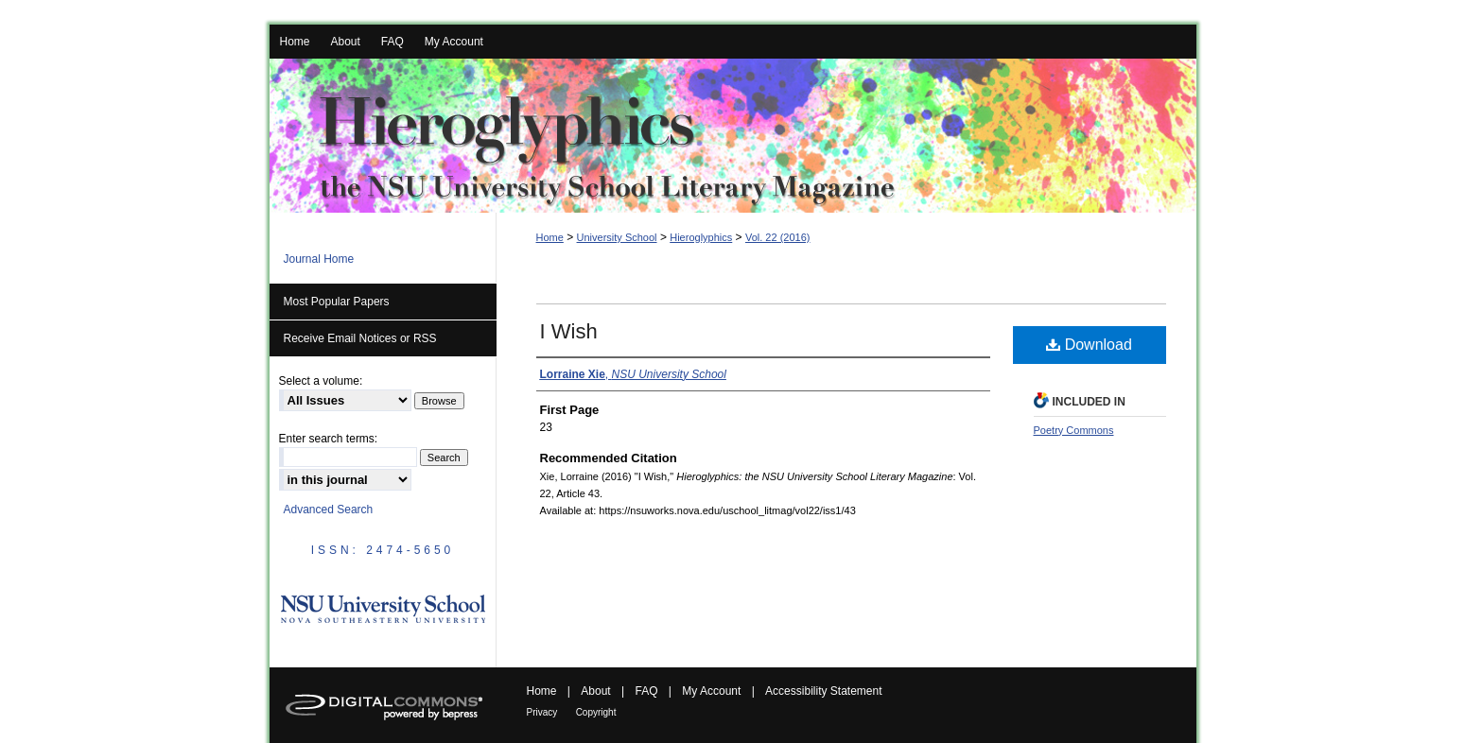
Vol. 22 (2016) (778, 237)
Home (550, 237)
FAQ (646, 691)
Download (1089, 345)
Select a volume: (321, 381)
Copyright (596, 712)
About (595, 691)
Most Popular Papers (337, 301)
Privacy (542, 712)
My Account (711, 691)
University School (617, 237)
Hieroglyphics (701, 237)
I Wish (569, 331)
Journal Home (319, 259)
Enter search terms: (328, 438)
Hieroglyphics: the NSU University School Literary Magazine (733, 136)
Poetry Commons (1074, 430)
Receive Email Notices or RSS (360, 338)
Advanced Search (329, 509)
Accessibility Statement (823, 691)
